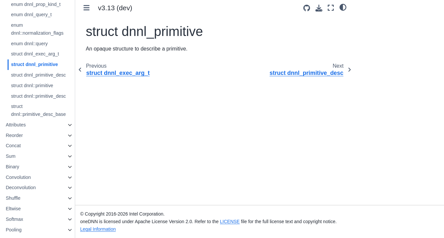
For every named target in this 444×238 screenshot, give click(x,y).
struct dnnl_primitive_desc (51, 75)
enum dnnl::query (42, 43)
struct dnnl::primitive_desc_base (51, 110)
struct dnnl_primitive (47, 64)
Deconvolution (34, 187)
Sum (24, 156)
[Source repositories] (307, 8)
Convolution (31, 177)
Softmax (28, 219)
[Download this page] (319, 8)
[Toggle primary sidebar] (100, 7)
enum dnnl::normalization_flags (50, 29)
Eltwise (26, 208)
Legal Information (111, 229)
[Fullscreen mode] (331, 7)
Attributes (29, 124)
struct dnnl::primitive (45, 85)
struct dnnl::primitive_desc (51, 96)
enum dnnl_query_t (44, 14)
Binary (26, 166)
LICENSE (243, 221)
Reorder (27, 135)
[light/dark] (343, 7)
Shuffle (26, 198)
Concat (26, 145)
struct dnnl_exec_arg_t (48, 53)
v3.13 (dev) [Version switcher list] (128, 8)
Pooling (27, 229)
